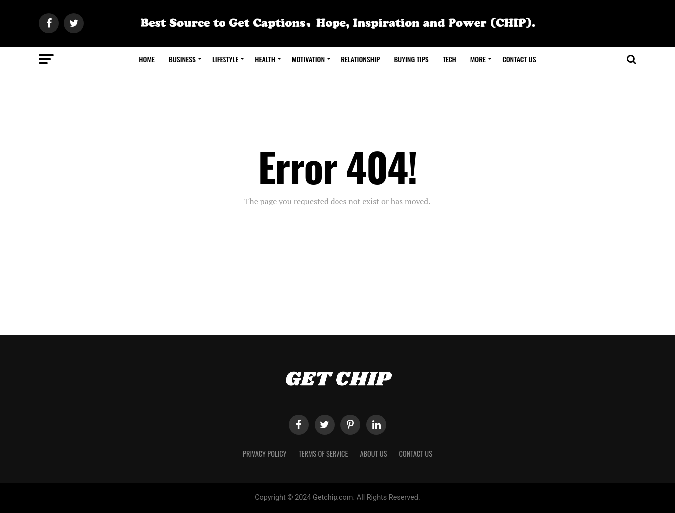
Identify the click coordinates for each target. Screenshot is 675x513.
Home (147, 59)
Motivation (308, 59)
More (478, 59)
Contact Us (519, 59)
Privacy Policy (265, 453)
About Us (373, 453)
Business (182, 59)
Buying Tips (411, 59)
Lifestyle (225, 59)
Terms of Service (323, 453)
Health (265, 59)
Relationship (360, 59)
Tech (449, 59)
